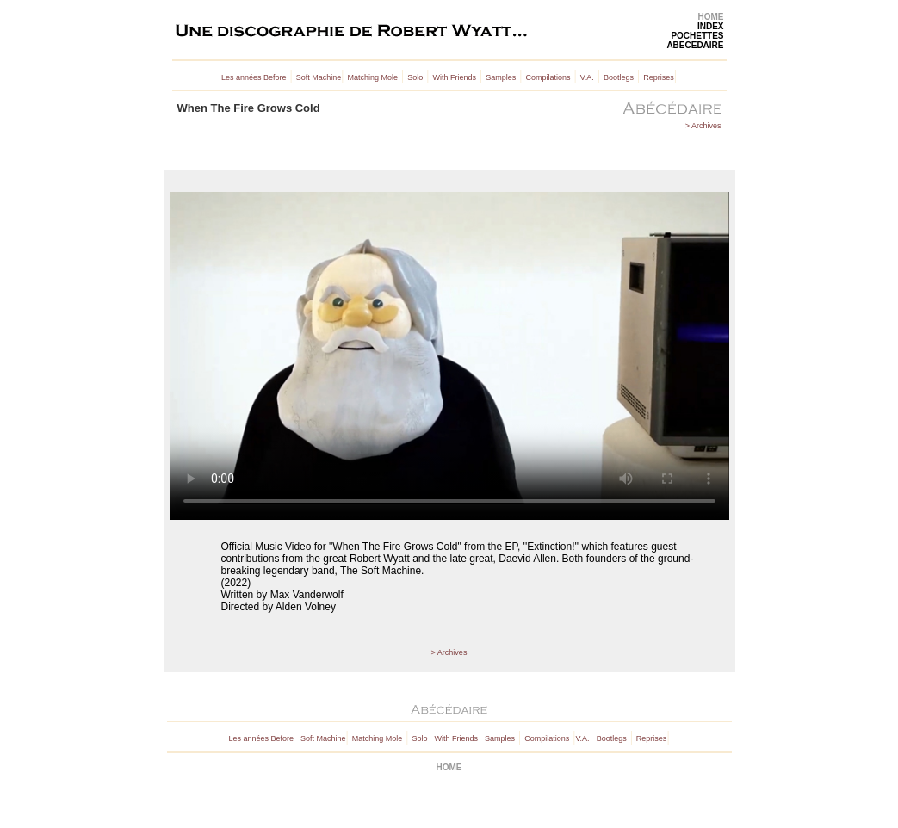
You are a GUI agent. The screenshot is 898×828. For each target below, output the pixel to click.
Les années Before (254, 77)
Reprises (658, 77)
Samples (501, 77)
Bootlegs (619, 77)
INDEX (710, 26)
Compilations (547, 77)
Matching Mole (373, 77)
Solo (415, 77)
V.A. (587, 77)
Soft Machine (319, 77)
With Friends (454, 77)
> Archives (703, 125)
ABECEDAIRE (694, 45)
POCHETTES (697, 35)
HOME (711, 17)
